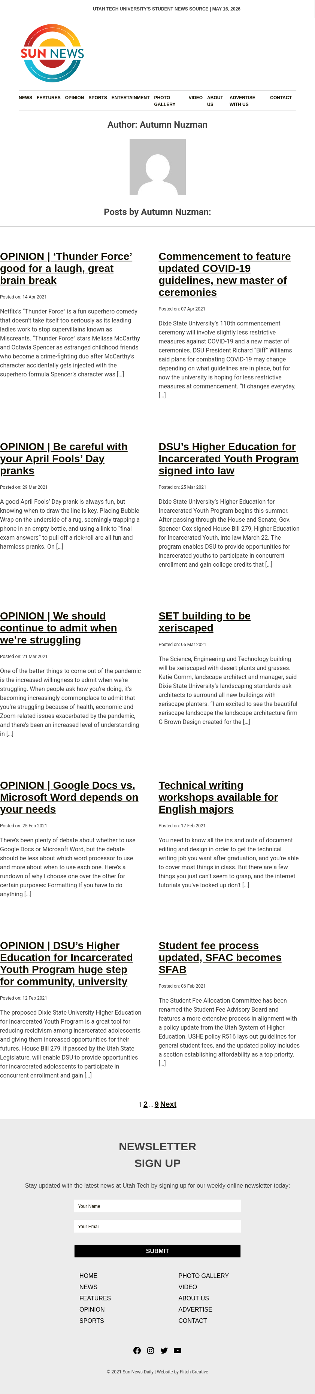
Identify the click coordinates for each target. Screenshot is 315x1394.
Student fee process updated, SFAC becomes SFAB (219, 957)
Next (168, 1104)
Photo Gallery (165, 101)
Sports (97, 97)
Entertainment (131, 97)
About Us (215, 101)
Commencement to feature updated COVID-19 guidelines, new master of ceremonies (224, 274)
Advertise (195, 1309)
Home (88, 1276)
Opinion (74, 97)
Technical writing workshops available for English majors (218, 797)
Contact (281, 97)
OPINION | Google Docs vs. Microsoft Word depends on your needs (69, 797)
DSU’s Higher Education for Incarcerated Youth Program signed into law (228, 458)
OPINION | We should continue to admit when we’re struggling (58, 628)
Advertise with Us (242, 101)
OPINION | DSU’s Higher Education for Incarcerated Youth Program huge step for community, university (66, 963)
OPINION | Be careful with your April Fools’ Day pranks (64, 458)
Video (196, 97)
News (25, 97)
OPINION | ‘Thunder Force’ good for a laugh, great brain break (66, 268)
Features (49, 97)
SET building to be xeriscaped (204, 622)
